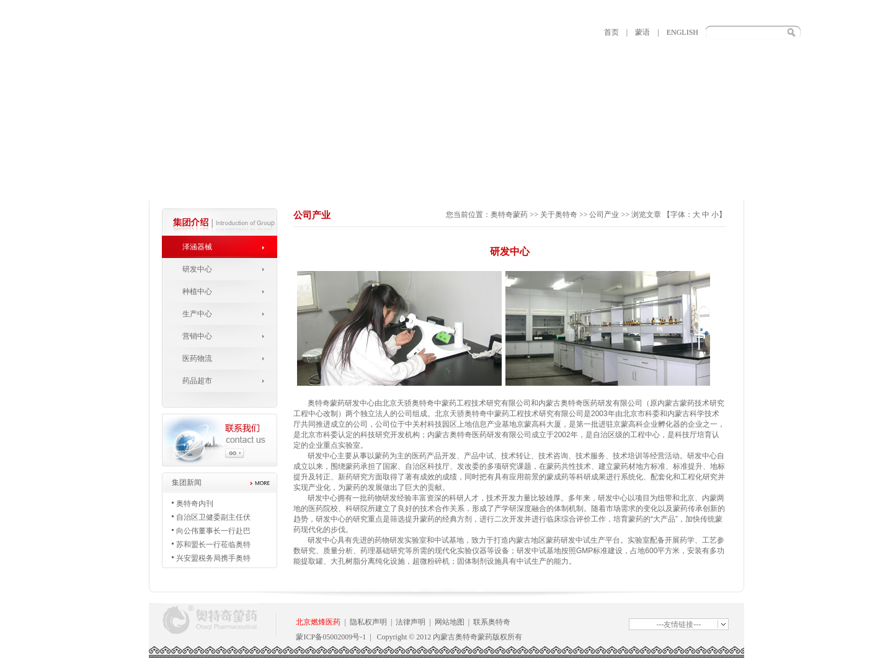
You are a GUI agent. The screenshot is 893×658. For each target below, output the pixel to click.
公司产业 (604, 214)
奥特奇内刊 (194, 503)
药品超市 (197, 380)
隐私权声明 (368, 622)
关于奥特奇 (558, 214)
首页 (611, 32)
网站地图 (449, 622)
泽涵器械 (197, 246)
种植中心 (197, 291)
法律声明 (410, 622)
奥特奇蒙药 (509, 214)
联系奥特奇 (491, 622)
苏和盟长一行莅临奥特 (213, 544)
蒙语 (642, 32)
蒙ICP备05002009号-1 (331, 637)
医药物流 (197, 358)
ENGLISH (682, 32)
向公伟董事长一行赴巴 (213, 531)
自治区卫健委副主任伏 (213, 517)
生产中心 (197, 313)
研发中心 (197, 269)
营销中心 (197, 336)
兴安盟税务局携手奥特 (213, 558)
